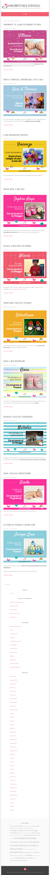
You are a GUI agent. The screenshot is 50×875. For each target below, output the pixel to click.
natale (35, 849)
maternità (32, 849)
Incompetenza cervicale (15, 641)
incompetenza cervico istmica (19, 842)
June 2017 (12, 762)
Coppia (11, 630)
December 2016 (13, 784)
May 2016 (12, 810)
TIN (14, 858)
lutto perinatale (16, 849)
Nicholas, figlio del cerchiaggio (18, 416)
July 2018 (12, 713)
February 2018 (13, 732)
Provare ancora (13, 617)
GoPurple (22, 835)
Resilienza (12, 656)
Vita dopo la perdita (14, 663)
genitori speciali (36, 833)
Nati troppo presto (14, 606)
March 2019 (12, 687)
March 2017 (12, 773)
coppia (19, 833)
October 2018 (13, 706)
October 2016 (13, 791)
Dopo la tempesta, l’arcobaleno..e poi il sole (23, 79)
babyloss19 (30, 826)
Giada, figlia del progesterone (17, 473)
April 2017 (12, 769)
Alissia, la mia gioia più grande (17, 245)
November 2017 (13, 743)
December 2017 (13, 739)
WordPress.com (38, 872)
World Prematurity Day (15, 667)
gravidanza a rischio (35, 835)
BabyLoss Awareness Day (15, 626)
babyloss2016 (35, 826)
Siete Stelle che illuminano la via (17, 602)
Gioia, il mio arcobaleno (14, 361)
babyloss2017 (12, 828)
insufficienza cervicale (27, 845)
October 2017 (13, 747)
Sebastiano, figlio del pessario (17, 302)
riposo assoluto (34, 855)
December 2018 (13, 698)
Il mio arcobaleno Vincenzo (15, 134)
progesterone (23, 855)
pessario (36, 852)
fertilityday (23, 833)
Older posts (6, 584)
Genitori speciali (13, 633)
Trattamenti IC (13, 659)
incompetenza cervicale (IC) (19, 289)
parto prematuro (16, 852)
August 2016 (12, 799)
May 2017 (12, 765)
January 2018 (13, 736)
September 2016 (13, 795)
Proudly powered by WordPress (15, 872)
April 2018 (12, 724)
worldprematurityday (22, 860)
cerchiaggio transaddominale (24, 830)
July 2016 (12, 802)
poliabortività (12, 855)
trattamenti (18, 858)
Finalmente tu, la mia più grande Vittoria (22, 24)
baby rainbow (23, 828)
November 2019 (13, 680)
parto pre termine (27, 852)
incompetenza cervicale (25, 5)
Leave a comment (13, 28)
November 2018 (13, 702)
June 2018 (12, 717)
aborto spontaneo (14, 826)
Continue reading (8, 69)
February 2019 (13, 691)
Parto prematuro (13, 652)
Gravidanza (12, 637)
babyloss (20, 826)
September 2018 (13, 710)
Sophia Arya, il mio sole (14, 189)
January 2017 (13, 780)
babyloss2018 (18, 828)
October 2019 (13, 684)
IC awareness (12, 838)
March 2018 (12, 728)
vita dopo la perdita (27, 858)
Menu (26, 14)
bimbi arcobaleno (29, 828)
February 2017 (13, 776)
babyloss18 (26, 826)
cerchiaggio (13, 830)
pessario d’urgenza (37, 175)
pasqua (32, 852)
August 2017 (12, 754)
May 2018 (12, 721)
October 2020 (13, 676)
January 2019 (13, 695)
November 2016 (13, 787)
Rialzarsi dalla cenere (14, 613)
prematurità (18, 855)
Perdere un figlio (13, 609)
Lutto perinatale (13, 648)
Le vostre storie (13, 645)
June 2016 (12, 806)
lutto (37, 846)
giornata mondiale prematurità (15, 835)
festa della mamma (28, 833)
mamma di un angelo (26, 849)
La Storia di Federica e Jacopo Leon (19, 524)
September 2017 (13, 750)
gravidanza (27, 835)
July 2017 (12, 758)
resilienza (28, 855)
